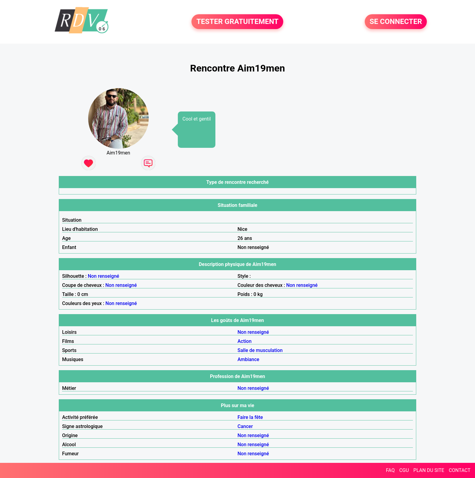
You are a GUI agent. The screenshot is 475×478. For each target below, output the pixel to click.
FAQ (390, 470)
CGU (404, 470)
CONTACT (459, 470)
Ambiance (248, 359)
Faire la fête (250, 417)
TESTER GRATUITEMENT (237, 22)
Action (244, 341)
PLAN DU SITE (429, 470)
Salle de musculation (260, 350)
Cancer (245, 426)
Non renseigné (103, 276)
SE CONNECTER (396, 22)
